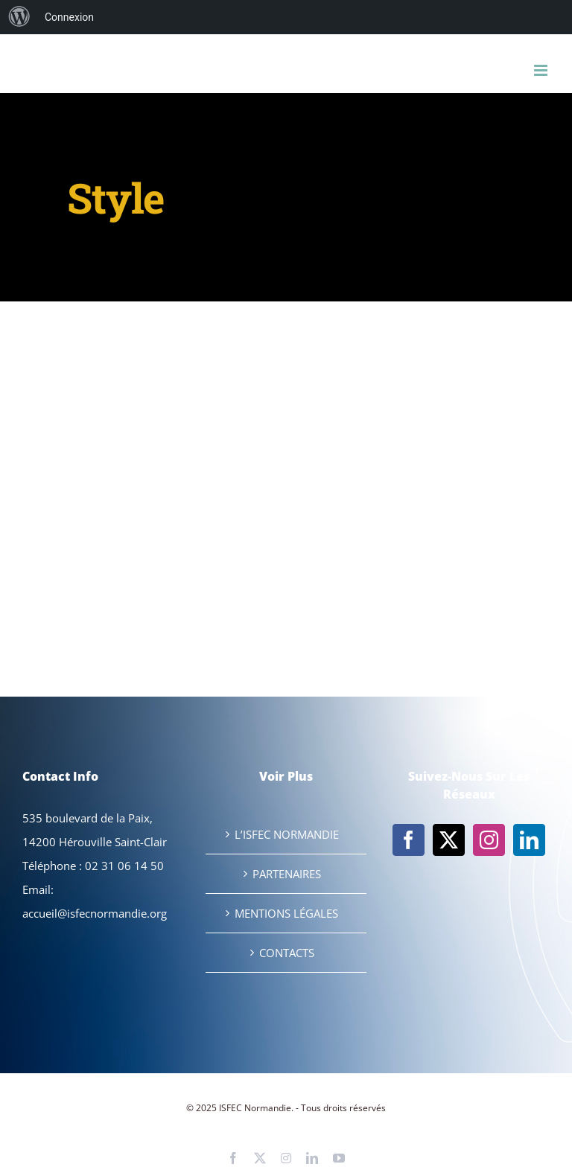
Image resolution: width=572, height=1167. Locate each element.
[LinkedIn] (529, 840)
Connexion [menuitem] (69, 17)
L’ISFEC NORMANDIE (287, 834)
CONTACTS (286, 952)
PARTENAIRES (286, 873)
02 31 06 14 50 (124, 865)
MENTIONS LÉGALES (286, 913)
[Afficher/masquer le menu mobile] (542, 70)
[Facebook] (409, 840)
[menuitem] (19, 17)
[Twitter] (449, 840)
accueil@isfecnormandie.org (94, 913)
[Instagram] (489, 840)
